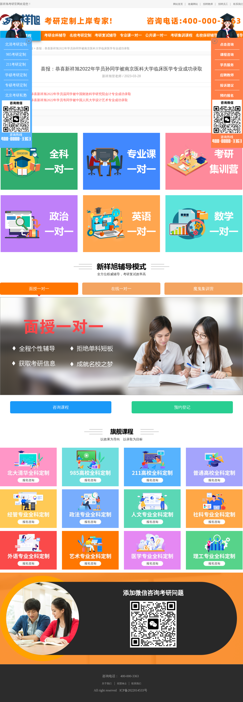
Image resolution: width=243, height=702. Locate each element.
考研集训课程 (181, 35)
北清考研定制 (16, 44)
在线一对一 (121, 288)
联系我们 (238, 4)
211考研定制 (16, 64)
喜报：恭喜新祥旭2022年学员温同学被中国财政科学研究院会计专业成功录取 (70, 94)
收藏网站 (193, 4)
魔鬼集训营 (203, 288)
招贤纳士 (122, 683)
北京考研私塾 (16, 95)
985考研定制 (16, 54)
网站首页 (178, 4)
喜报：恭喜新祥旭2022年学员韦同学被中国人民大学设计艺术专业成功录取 (69, 100)
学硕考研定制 (16, 75)
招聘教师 (208, 4)
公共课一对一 (156, 35)
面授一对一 (39, 288)
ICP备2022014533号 (133, 690)
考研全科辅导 (55, 35)
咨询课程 (61, 407)
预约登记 (182, 407)
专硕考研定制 (16, 85)
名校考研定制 (80, 35)
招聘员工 (223, 4)
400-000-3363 (129, 676)
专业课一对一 (131, 35)
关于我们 (107, 683)
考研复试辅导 (105, 35)
